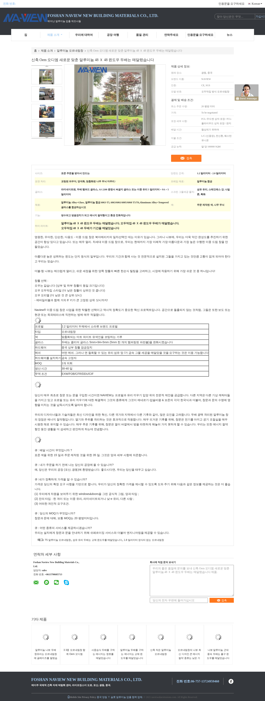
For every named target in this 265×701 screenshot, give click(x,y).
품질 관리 (142, 34)
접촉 (189, 158)
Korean (257, 3)
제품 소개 (54, 34)
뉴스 (229, 34)
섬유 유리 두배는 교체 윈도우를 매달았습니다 (97, 540)
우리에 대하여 (84, 34)
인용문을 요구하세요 (231, 3)
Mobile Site (74, 697)
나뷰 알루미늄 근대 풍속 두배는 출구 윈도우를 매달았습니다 (218, 654)
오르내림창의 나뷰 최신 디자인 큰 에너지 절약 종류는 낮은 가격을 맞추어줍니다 (189, 656)
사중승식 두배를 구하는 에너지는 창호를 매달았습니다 (103, 654)
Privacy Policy (89, 697)
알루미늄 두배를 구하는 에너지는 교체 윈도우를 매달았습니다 (132, 654)
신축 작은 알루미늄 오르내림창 (160, 652)
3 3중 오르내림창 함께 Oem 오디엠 (74, 652)
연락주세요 (171, 34)
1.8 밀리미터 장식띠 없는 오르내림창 (144, 540)
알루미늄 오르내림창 (70, 50)
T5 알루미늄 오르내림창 (58, 540)
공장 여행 (113, 34)
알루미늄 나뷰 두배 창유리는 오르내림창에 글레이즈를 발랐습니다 (45, 656)
